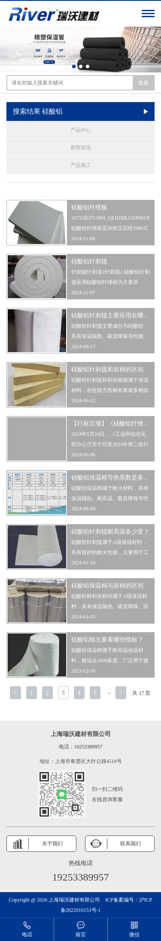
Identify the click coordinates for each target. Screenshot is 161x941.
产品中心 (80, 130)
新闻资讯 (80, 148)
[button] (74, 66)
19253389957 (88, 747)
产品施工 (80, 165)
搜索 (143, 83)
